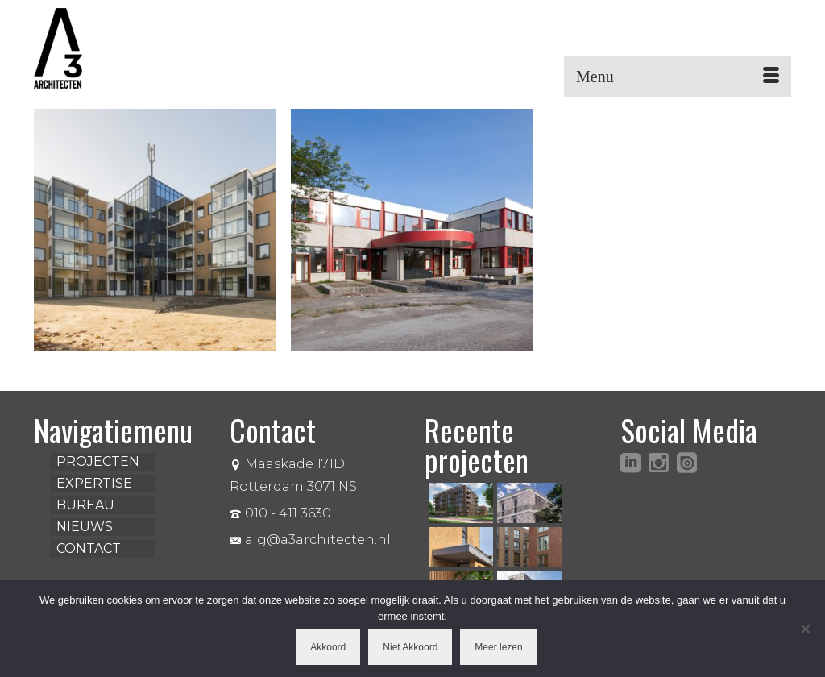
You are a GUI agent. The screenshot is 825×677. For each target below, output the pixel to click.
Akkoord (328, 647)
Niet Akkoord (410, 647)
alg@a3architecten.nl (310, 539)
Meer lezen (498, 647)
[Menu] (677, 76)
